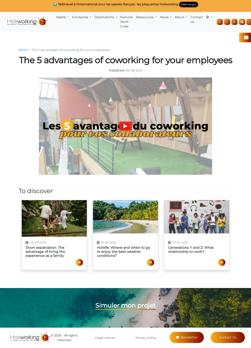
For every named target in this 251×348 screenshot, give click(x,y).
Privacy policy (146, 338)
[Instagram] (227, 22)
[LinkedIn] (220, 22)
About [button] (180, 17)
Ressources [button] (145, 17)
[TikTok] (242, 22)
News (23, 50)
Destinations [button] (104, 17)
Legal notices (105, 338)
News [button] (164, 17)
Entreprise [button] (80, 17)
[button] (209, 17)
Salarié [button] (61, 17)
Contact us (196, 19)
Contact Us (227, 337)
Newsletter (187, 337)
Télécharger (189, 4)
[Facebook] (234, 22)
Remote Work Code (126, 21)
